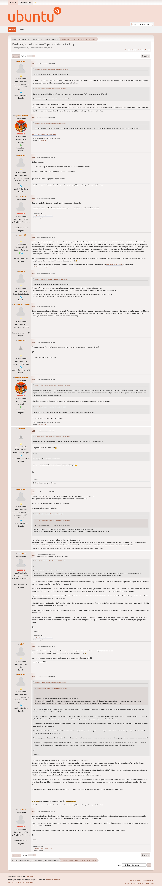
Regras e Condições (136, 883)
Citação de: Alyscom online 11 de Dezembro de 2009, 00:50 (50, 407)
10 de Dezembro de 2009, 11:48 (46, 198)
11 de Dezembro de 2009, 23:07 (46, 811)
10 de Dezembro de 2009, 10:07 (46, 63)
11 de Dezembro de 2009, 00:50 (46, 342)
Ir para (119, 865)
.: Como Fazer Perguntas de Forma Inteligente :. (43, 215)
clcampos (22, 196)
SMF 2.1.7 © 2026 (14, 883)
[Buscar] (140, 24)
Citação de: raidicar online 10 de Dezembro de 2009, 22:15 (50, 514)
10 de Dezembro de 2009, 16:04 (46, 237)
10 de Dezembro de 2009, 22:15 (46, 273)
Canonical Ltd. (57, 879)
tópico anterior (131, 50)
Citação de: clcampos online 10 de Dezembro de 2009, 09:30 (50, 88)
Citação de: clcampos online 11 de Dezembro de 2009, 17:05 (50, 682)
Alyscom (22, 340)
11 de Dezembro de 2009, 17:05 (46, 554)
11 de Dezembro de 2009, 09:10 (46, 379)
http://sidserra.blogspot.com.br (43, 267)
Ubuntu (48, 879)
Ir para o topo (17, 855)
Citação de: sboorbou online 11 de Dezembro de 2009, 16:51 (50, 561)
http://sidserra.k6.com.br (114, 265)
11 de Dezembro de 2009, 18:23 (46, 646)
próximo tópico (144, 50)
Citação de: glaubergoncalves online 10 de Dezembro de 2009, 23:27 (53, 385)
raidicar (21, 271)
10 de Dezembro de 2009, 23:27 (46, 306)
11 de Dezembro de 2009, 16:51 (46, 492)
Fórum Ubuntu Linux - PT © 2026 (141, 880)
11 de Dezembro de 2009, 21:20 (46, 676)
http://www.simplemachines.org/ (44, 134)
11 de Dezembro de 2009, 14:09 (46, 431)
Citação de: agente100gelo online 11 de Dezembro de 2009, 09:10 (52, 436)
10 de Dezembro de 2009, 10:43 (46, 117)
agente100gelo (21, 115)
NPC (22, 644)
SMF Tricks (30, 876)
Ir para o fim (16, 56)
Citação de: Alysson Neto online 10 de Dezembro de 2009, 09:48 (51, 69)
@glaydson (42, 140)
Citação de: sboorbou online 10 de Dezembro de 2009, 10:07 (50, 123)
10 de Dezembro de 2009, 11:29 (46, 157)
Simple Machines (28, 883)
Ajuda (127, 883)
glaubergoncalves (22, 304)
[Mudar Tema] (35, 2)
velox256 (22, 235)
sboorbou (21, 61)
